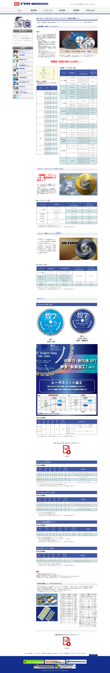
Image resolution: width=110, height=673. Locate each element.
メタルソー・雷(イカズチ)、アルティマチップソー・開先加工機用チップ (23, 36)
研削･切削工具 (52, 22)
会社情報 (62, 12)
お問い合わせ (90, 12)
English (92, 4)
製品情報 (34, 12)
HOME (39, 22)
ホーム (20, 12)
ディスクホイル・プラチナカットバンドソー (23, 42)
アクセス (86, 4)
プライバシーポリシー (81, 653)
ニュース (72, 4)
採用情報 (76, 12)
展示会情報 (79, 4)
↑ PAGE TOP (93, 655)
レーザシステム (48, 12)
